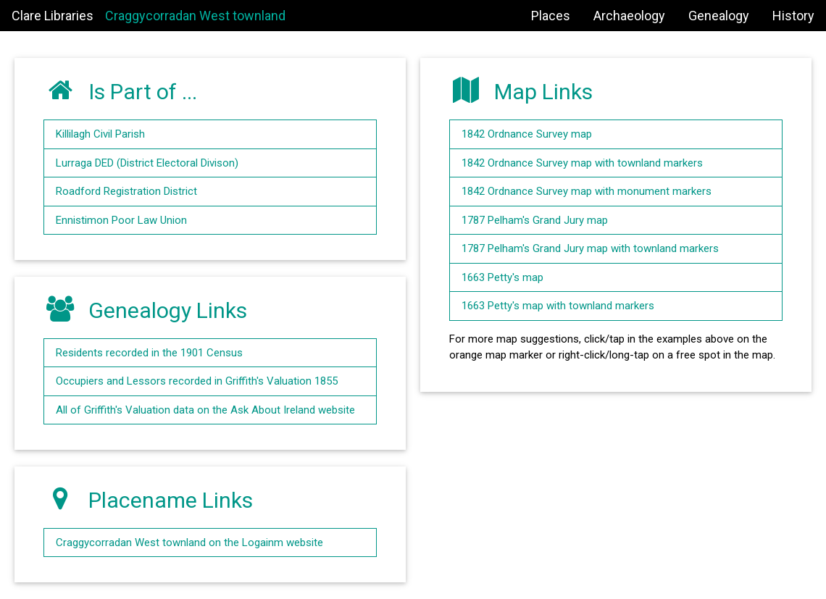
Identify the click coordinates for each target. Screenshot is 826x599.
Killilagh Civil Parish (100, 134)
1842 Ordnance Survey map (527, 134)
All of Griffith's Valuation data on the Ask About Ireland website (205, 409)
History (793, 15)
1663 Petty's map (502, 277)
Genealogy (718, 15)
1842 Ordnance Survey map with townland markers (582, 162)
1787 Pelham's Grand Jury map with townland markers (590, 248)
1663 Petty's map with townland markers (558, 305)
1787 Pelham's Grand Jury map (535, 220)
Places (550, 15)
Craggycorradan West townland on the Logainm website (189, 542)
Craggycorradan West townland (195, 15)
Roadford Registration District (126, 191)
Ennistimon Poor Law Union (121, 220)
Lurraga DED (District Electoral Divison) (147, 162)
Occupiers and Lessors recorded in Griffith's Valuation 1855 (197, 381)
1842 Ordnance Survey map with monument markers (587, 191)
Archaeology (629, 15)
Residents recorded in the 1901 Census (149, 352)
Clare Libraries (52, 15)
